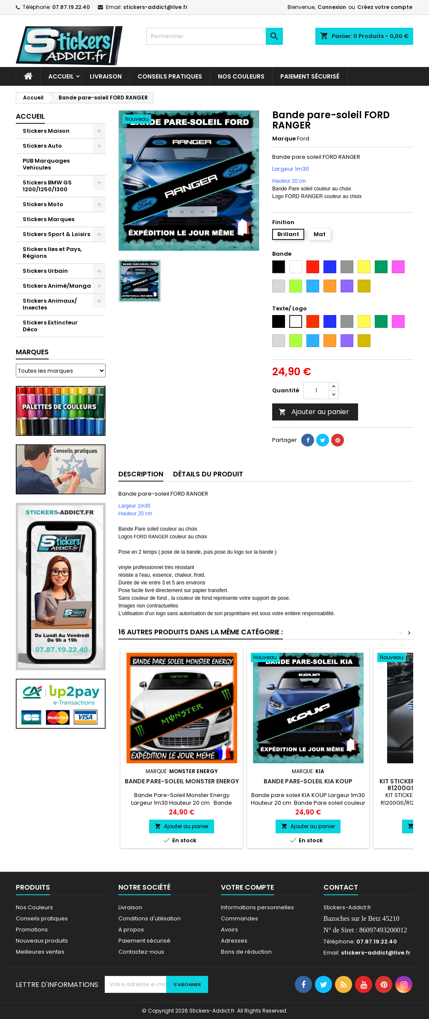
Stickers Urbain (45, 271)
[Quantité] (316, 390)
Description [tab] (140, 474)
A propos (131, 930)
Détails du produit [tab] (208, 474)
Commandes (239, 918)
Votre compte (247, 887)
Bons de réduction (246, 952)
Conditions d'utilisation (149, 918)
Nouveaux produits (42, 941)
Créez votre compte (384, 7)
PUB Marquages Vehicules (46, 164)
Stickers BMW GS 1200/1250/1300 (47, 185)
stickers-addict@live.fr (155, 7)
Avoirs (229, 930)
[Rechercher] (214, 36)
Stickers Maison (46, 131)
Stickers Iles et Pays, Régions (52, 252)
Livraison (106, 76)
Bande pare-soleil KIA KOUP (308, 781)
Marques (32, 352)
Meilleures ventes (40, 952)
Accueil (61, 76)
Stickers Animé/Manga (57, 286)
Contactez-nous (141, 952)
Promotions (32, 930)
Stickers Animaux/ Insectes (50, 304)
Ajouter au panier (314, 412)
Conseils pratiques (42, 918)
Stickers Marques (48, 219)
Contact (340, 887)
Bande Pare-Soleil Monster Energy (182, 781)
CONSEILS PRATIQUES (170, 76)
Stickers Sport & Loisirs (56, 234)
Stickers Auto (42, 146)
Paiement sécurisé (309, 76)
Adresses (234, 941)
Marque (284, 139)
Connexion (331, 7)
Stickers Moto (43, 204)
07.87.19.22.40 (71, 7)
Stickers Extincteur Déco (50, 325)
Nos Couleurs (241, 76)
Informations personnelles (257, 907)
